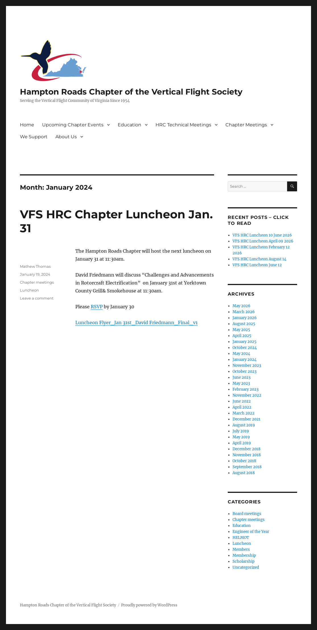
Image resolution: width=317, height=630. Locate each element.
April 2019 (242, 443)
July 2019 (241, 431)
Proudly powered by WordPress (149, 605)
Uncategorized (246, 567)
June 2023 (241, 377)
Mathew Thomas (35, 266)
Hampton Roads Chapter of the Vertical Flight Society (131, 92)
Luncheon (29, 290)
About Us (66, 136)
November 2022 (247, 395)
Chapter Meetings (246, 124)
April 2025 (242, 335)
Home (27, 124)
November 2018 (247, 455)
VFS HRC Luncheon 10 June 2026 (262, 235)
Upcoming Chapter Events (72, 124)
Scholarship (243, 561)
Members (241, 549)
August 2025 (244, 323)
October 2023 (244, 371)
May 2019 (241, 437)
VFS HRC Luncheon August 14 (259, 259)
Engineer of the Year (251, 531)
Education (129, 124)
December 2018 (246, 449)
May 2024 (241, 353)
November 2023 (247, 365)
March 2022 (243, 413)
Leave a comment (36, 298)
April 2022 (242, 407)
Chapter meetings (37, 282)
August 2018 (244, 472)
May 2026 (241, 306)
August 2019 (244, 425)
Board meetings (247, 513)
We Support (33, 136)
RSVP (97, 306)
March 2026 (244, 311)
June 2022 (242, 401)
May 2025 (241, 329)
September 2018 (247, 466)
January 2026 (245, 317)
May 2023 (241, 383)
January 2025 (244, 341)
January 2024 (244, 359)
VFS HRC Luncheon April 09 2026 (263, 241)
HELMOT (241, 537)
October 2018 (244, 461)
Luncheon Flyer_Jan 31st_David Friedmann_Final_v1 (136, 322)
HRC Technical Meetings (183, 124)
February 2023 (245, 389)
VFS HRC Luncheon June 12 (257, 265)
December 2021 (246, 419)
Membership (244, 555)
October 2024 (245, 347)
